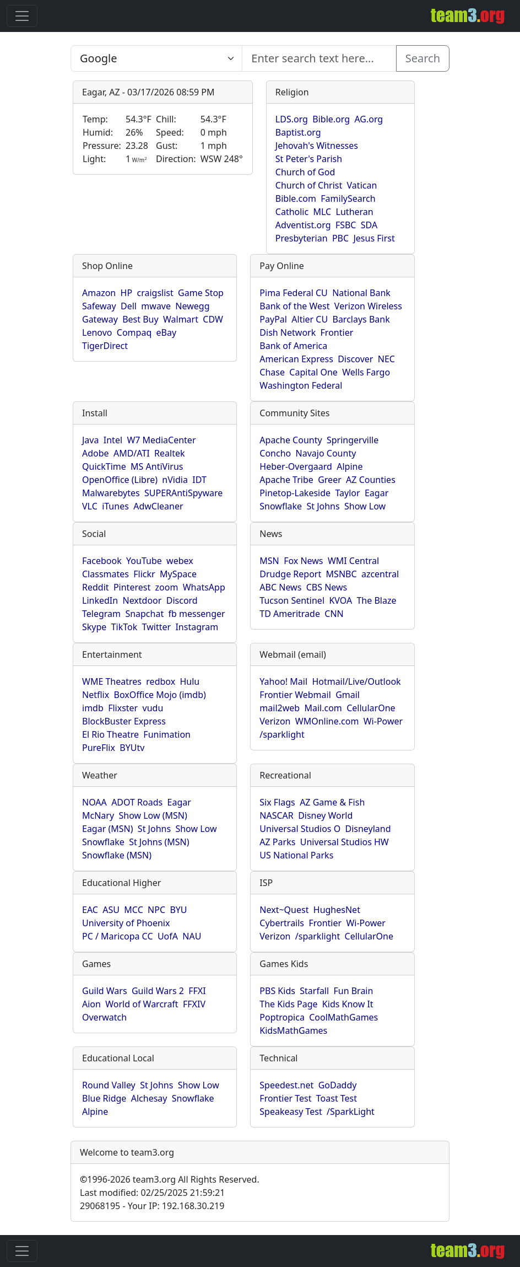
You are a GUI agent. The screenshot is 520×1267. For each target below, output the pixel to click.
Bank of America (293, 346)
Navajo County (326, 453)
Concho (275, 453)
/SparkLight (351, 1111)
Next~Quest (283, 910)
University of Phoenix (126, 923)
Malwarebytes (111, 493)
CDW (213, 319)
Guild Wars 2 (158, 991)
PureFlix (98, 748)
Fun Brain (353, 991)
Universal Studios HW (344, 842)
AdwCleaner (158, 506)
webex (179, 561)
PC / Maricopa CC (117, 936)
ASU (111, 910)
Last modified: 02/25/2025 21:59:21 (152, 1193)
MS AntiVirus (157, 466)
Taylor (347, 493)
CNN (333, 614)
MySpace (178, 574)
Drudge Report (290, 574)
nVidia (175, 480)
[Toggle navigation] (22, 16)
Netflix (95, 695)
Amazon (99, 293)
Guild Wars (104, 991)
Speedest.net (286, 1085)
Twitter (156, 627)
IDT (199, 480)
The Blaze (376, 600)
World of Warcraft (141, 1004)
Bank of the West (294, 306)
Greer (330, 480)
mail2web (279, 708)
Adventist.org (303, 225)
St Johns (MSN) (159, 842)
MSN (269, 561)
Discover (355, 359)
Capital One (313, 372)
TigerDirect (105, 346)
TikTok (124, 627)
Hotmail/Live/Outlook (356, 681)
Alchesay (149, 1098)
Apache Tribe (286, 480)
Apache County (290, 440)
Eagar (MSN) (107, 829)
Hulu (190, 681)
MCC (133, 910)
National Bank (361, 293)
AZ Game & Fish (332, 802)
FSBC (345, 225)
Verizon (274, 721)
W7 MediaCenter (161, 440)
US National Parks (296, 855)
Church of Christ (308, 185)
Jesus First (373, 238)
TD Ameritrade (289, 614)
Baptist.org (298, 132)
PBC (340, 238)
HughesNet (336, 910)
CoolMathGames (343, 1017)
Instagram (196, 627)
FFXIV (194, 1004)
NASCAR (276, 815)
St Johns (322, 506)
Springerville (352, 440)
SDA (369, 225)
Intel (113, 440)
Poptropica (282, 1017)
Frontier (337, 332)
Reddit (95, 587)
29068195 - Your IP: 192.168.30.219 (152, 1206)
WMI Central (353, 561)
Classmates (105, 574)
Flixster (123, 708)
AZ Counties (371, 480)
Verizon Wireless (368, 306)
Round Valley (109, 1085)
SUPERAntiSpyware (183, 493)
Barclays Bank (360, 319)
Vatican (362, 185)
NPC (156, 910)
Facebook (102, 561)
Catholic (291, 212)
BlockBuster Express (124, 721)
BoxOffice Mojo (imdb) (160, 695)
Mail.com (323, 708)
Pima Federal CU (293, 293)
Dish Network (287, 332)
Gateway (100, 319)
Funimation (167, 734)
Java (90, 440)
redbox (160, 681)
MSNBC (341, 574)
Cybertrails (281, 923)
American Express (296, 359)
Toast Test (336, 1098)
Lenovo (97, 332)
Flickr (144, 574)
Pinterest (131, 587)
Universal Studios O (299, 829)
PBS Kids (277, 991)
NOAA (94, 802)
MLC (322, 212)
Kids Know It (347, 1004)
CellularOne (370, 708)
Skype (94, 627)
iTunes (115, 506)
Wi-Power (383, 721)
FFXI (196, 991)
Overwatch (104, 1017)
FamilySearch (348, 198)
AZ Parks (277, 842)
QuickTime (104, 466)
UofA (168, 936)
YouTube (144, 561)
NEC (386, 359)
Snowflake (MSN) (116, 855)
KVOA (340, 600)
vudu (153, 708)
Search (422, 58)
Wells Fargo (366, 372)
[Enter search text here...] (156, 58)
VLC (90, 506)
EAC (90, 910)
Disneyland (368, 829)
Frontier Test (285, 1098)
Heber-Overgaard (295, 466)
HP (127, 293)
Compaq (134, 332)
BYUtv (132, 748)
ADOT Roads (136, 802)
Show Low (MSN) (152, 815)
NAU (191, 936)
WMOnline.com (327, 721)
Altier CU (309, 319)
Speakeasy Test (290, 1111)
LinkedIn (100, 600)
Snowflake (280, 506)
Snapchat (144, 614)
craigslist (155, 293)
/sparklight (281, 734)
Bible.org (331, 119)
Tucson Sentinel (291, 600)
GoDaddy (337, 1085)
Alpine (349, 466)
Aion (91, 1004)
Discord (182, 600)
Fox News (303, 561)
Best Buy (140, 319)
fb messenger (197, 614)
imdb (93, 708)
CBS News (327, 587)
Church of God (305, 172)
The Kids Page (288, 1004)
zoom (166, 587)
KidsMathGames (293, 1030)
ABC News (280, 587)
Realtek (169, 453)
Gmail (347, 695)
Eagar (376, 493)
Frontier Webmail (295, 695)
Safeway (99, 306)
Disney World (325, 815)
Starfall (314, 991)
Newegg (192, 306)
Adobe (95, 453)
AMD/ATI (131, 453)
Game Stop (201, 293)
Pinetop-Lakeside (295, 493)
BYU (178, 910)
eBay (166, 332)
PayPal (273, 319)
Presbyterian (301, 238)
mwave (156, 306)
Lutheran (354, 212)
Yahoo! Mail (283, 681)
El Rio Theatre (110, 734)
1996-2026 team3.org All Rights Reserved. (169, 1179)
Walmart (180, 319)
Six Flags (277, 802)
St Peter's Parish (308, 159)
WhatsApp (204, 587)
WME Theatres (112, 681)
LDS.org (291, 119)
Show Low (365, 506)
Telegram (101, 614)
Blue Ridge (104, 1098)
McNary (98, 815)
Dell (129, 306)
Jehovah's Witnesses (316, 145)
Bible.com (295, 198)
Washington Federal (300, 385)
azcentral (380, 574)
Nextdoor (141, 600)
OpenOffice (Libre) (120, 480)
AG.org (368, 119)
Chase (272, 372)
